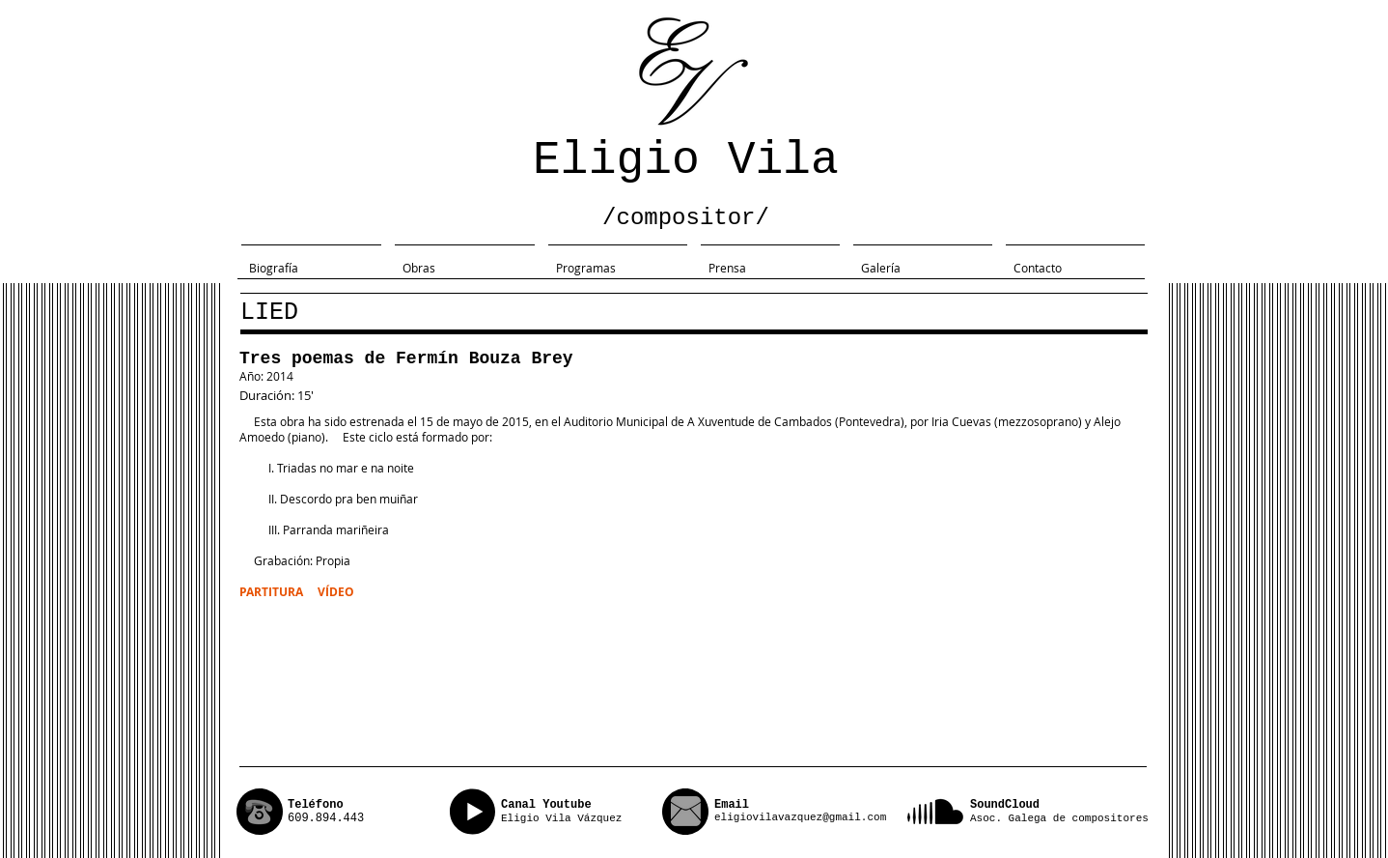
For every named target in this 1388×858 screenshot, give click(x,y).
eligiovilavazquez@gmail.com (800, 817)
